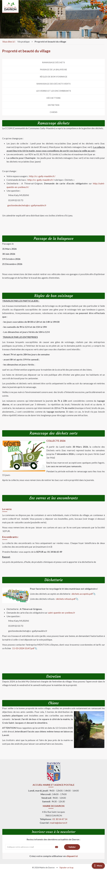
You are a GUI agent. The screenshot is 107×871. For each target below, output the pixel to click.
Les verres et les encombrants (53, 91)
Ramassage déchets (53, 62)
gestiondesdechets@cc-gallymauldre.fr (26, 205)
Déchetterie (54, 98)
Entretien (53, 105)
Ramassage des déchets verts (53, 83)
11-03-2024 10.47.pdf (23, 648)
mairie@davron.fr (58, 822)
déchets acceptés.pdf (82, 593)
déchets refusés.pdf (66, 598)
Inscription (98, 3)
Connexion (86, 3)
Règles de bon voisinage (53, 76)
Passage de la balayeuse (53, 69)
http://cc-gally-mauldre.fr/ (42, 176)
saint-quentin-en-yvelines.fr (61, 612)
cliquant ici (72, 856)
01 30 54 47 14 (59, 819)
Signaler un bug (66, 867)
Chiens (53, 112)
